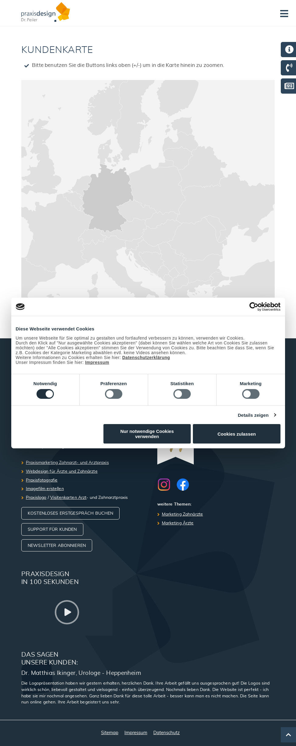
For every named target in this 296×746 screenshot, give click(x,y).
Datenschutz (166, 732)
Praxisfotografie (41, 480)
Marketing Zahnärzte (182, 514)
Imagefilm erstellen (45, 489)
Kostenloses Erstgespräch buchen (70, 513)
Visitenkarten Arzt (68, 498)
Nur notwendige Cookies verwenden (147, 434)
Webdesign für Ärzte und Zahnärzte (62, 471)
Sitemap (109, 732)
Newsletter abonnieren (57, 546)
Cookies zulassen (237, 434)
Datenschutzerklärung (146, 357)
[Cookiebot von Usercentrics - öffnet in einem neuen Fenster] (253, 306)
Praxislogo (36, 498)
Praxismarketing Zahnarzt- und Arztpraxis (67, 463)
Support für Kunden (52, 529)
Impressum (97, 362)
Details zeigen (253, 415)
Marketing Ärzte (178, 523)
